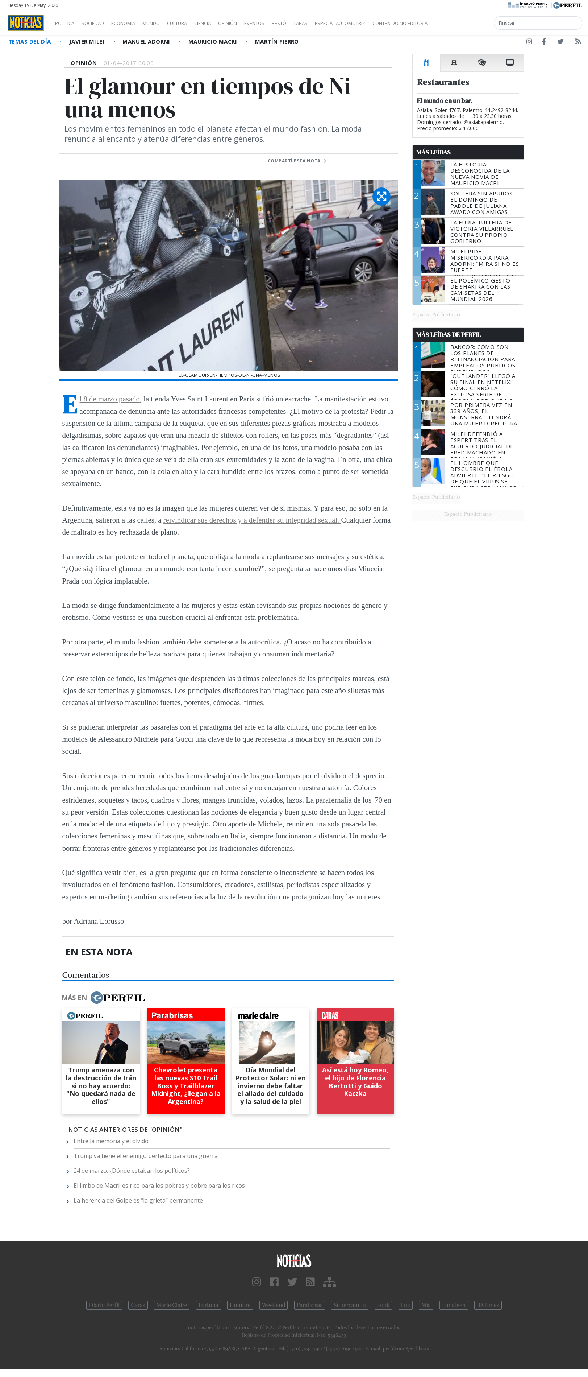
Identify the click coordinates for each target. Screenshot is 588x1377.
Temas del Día (30, 41)
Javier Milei (87, 41)
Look (383, 1305)
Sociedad (100, 23)
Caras (138, 1305)
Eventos (288, 23)
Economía (135, 23)
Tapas (341, 23)
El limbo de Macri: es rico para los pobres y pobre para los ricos (159, 1186)
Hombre (240, 1305)
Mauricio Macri (213, 41)
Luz (405, 1305)
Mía (426, 1305)
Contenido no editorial (463, 23)
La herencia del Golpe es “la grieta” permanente (138, 1200)
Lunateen (454, 1305)
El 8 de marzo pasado (110, 399)
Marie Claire (172, 1305)
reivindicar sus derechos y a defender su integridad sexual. (252, 520)
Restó (317, 23)
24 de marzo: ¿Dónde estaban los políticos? (132, 1171)
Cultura (197, 23)
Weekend (273, 1305)
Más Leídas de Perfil (448, 334)
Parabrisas (309, 1305)
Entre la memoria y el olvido (111, 1141)
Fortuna (208, 1305)
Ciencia (227, 23)
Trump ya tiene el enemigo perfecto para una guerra (146, 1156)
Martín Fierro (277, 41)
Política (67, 23)
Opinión (257, 23)
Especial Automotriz (388, 23)
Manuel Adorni (147, 41)
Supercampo (350, 1305)
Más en (103, 997)
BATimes (488, 1305)
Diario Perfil (104, 1305)
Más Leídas (433, 152)
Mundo (167, 23)
